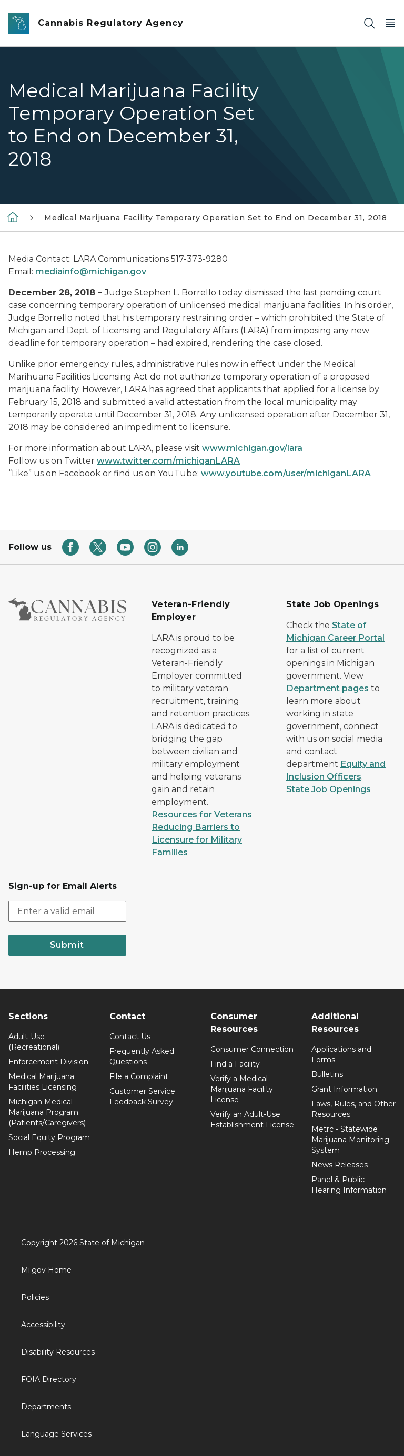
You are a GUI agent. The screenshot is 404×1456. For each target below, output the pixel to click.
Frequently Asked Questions (141, 1057)
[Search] (369, 23)
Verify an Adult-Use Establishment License (252, 1120)
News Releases (339, 1165)
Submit (67, 945)
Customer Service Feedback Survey (142, 1096)
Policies (35, 1297)
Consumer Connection (252, 1049)
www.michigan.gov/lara (252, 448)
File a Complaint (138, 1076)
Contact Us (129, 1036)
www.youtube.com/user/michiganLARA (286, 473)
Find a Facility (235, 1064)
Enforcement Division (48, 1062)
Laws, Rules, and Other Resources (353, 1109)
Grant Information (344, 1089)
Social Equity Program (49, 1137)
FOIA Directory (48, 1379)
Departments (46, 1406)
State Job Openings (328, 789)
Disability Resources (58, 1352)
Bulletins (327, 1074)
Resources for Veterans (202, 814)
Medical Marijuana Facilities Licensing (42, 1082)
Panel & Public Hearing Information (349, 1185)
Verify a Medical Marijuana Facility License (241, 1089)
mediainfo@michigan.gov (90, 271)
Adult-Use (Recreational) (33, 1042)
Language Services (56, 1434)
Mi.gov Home (46, 1270)
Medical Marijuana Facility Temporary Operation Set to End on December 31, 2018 (215, 217)
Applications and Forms (341, 1054)
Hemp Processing (41, 1152)
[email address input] (67, 911)
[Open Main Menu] (390, 23)
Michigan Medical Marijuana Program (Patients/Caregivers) (47, 1112)
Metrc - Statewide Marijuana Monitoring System (350, 1139)
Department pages (327, 688)
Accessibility (43, 1324)
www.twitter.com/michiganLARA (168, 461)
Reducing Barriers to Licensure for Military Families (197, 839)
